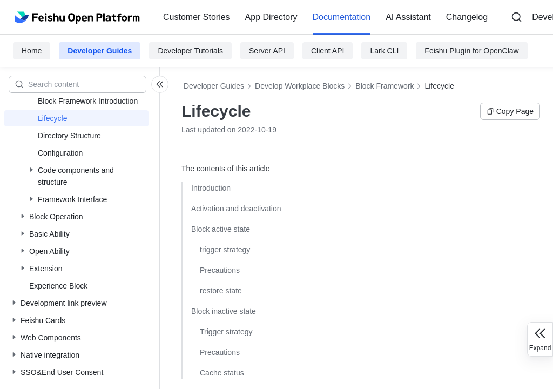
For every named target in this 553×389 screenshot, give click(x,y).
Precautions (220, 270)
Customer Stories (196, 17)
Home (32, 50)
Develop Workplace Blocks (300, 86)
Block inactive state (223, 311)
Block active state (220, 229)
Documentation (342, 17)
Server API (267, 50)
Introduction (211, 188)
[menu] (325, 17)
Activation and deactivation (236, 208)
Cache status (222, 372)
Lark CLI (384, 50)
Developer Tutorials (190, 50)
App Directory (271, 17)
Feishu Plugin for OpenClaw (471, 50)
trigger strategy (225, 249)
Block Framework (384, 86)
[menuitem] (197, 17)
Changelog (467, 17)
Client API (327, 50)
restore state (221, 290)
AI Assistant (408, 17)
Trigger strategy (226, 331)
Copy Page (510, 111)
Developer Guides (100, 50)
